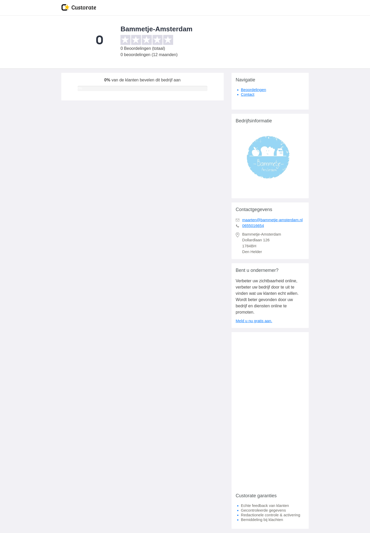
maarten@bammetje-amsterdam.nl (272, 220)
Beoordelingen (253, 89)
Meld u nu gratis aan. (254, 321)
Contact (247, 94)
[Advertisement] (270, 410)
